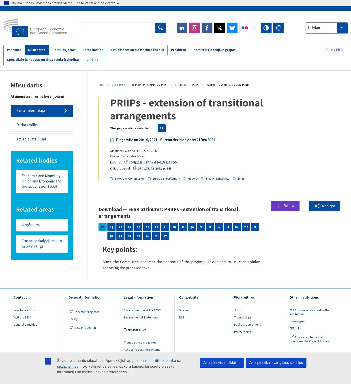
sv (165, 236)
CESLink (294, 328)
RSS (181, 317)
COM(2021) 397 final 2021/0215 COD (150, 162)
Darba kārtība (92, 50)
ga (192, 227)
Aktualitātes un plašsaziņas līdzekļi (137, 50)
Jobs (237, 310)
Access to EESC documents (142, 350)
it (210, 227)
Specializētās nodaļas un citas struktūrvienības (43, 59)
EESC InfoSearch (82, 328)
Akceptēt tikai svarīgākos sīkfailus (276, 363)
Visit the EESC (22, 317)
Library (73, 319)
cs (129, 227)
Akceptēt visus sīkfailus (221, 363)
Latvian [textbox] (314, 28)
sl (147, 236)
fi (156, 236)
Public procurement (247, 324)
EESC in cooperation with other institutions (310, 312)
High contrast (266, 28)
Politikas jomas (63, 50)
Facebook (207, 28)
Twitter (219, 28)
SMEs (241, 178)
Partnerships (242, 332)
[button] (324, 206)
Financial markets (217, 178)
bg (111, 227)
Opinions (180, 85)
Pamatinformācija (30, 110)
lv (219, 227)
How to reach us (24, 310)
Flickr (244, 28)
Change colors (278, 28)
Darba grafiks (27, 125)
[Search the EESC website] (117, 28)
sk (138, 236)
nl (254, 227)
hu (237, 227)
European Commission (130, 178)
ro (129, 236)
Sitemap (184, 310)
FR (161, 128)
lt (228, 227)
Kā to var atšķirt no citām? (97, 3)
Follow (288, 205)
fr (183, 227)
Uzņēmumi (31, 225)
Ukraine (92, 59)
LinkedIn (182, 28)
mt (246, 227)
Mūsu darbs (36, 50)
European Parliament (166, 178)
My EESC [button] (336, 49)
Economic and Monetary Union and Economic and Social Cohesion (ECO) (42, 181)
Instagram (194, 28)
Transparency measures (140, 342)
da (138, 227)
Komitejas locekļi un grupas (214, 50)
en (174, 227)
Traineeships (243, 317)
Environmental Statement (141, 317)
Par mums (14, 50)
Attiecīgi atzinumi (31, 139)
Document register (84, 312)
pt (120, 236)
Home (101, 85)
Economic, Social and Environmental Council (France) (310, 339)
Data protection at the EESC (142, 310)
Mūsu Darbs (118, 85)
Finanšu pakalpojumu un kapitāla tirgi (42, 244)
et (156, 227)
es (120, 227)
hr (201, 227)
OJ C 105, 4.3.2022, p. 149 (152, 168)
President (178, 50)
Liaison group (298, 321)
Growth (193, 178)
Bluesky (232, 28)
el (165, 227)
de (147, 227)
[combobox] (327, 28)
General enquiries (25, 324)
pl (111, 236)
